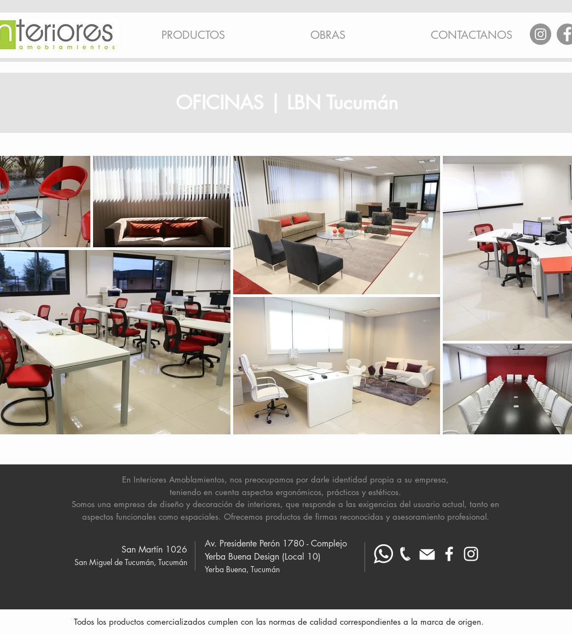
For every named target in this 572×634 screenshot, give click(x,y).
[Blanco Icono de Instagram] (471, 553)
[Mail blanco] (427, 553)
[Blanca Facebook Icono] (449, 553)
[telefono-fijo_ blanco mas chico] (405, 553)
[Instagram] (540, 34)
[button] (193, 30)
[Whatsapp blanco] (383, 553)
